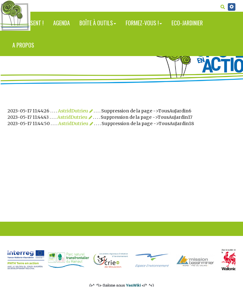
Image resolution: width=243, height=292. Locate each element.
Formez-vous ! (144, 23)
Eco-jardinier (187, 23)
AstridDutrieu (73, 111)
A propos (23, 45)
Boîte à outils (97, 23)
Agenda (61, 23)
